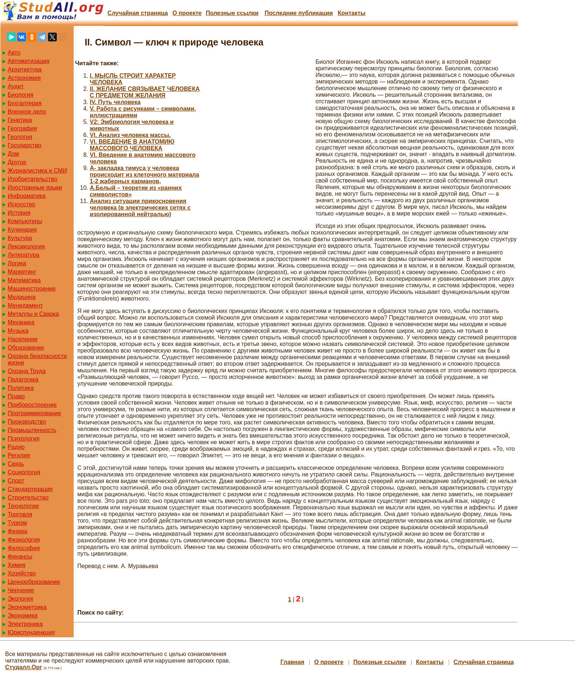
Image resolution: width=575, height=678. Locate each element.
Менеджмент (25, 305)
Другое (17, 162)
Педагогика (23, 379)
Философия (24, 548)
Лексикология (26, 246)
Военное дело (27, 111)
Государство (24, 145)
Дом (13, 154)
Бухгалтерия (24, 103)
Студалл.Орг (23, 667)
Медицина (22, 297)
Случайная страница (137, 13)
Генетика (20, 120)
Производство (27, 422)
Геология (20, 137)
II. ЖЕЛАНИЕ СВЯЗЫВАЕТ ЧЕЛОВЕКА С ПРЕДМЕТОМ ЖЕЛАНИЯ (145, 92)
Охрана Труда (27, 371)
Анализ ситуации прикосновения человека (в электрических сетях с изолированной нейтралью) (140, 207)
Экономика (23, 615)
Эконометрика (27, 607)
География (22, 128)
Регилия (19, 455)
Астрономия (24, 78)
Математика (24, 280)
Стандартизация (30, 489)
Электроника (25, 624)
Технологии (23, 506)
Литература (23, 255)
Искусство (21, 204)
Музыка (18, 331)
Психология (24, 438)
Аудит (16, 86)
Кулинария (22, 229)
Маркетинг (22, 272)
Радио (16, 447)
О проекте (187, 13)
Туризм (17, 523)
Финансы (20, 556)
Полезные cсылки (232, 13)
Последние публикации (299, 13)
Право (16, 396)
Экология (20, 599)
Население (23, 339)
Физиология (24, 540)
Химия (16, 565)
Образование (26, 347)
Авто (14, 52)
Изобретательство (32, 179)
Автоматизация (28, 61)
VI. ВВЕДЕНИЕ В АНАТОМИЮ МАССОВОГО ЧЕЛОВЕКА (132, 145)
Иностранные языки (35, 187)
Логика (17, 263)
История (19, 213)
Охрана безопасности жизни (37, 359)
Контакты (351, 13)
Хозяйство (22, 573)
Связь (16, 464)
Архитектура (25, 69)
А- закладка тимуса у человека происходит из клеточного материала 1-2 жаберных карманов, (144, 174)
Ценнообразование (34, 582)
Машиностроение (32, 288)
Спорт (16, 481)
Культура (20, 238)
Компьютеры (25, 221)
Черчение (21, 590)
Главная (292, 662)
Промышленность (32, 430)
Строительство (28, 497)
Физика (17, 531)
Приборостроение (32, 405)
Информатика (26, 196)
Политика (21, 388)
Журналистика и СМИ (37, 170)
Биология (20, 95)
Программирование (34, 413)
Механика (21, 322)
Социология (24, 472)
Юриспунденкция (31, 632)
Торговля (20, 514)
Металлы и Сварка (33, 314)
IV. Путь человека (115, 102)
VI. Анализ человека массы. (130, 135)
